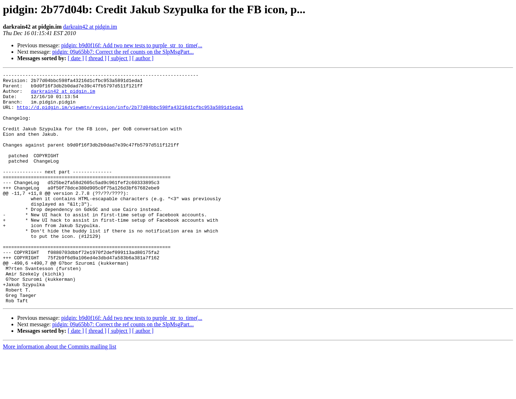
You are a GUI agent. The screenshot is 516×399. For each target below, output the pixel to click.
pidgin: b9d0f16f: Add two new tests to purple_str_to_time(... (131, 45)
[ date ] (76, 58)
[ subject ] (119, 58)
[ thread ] (95, 58)
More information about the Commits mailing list (59, 393)
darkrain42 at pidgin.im (90, 27)
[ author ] (143, 58)
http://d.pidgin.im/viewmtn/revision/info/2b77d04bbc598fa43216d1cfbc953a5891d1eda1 (130, 114)
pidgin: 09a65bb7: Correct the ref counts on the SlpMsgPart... (123, 52)
